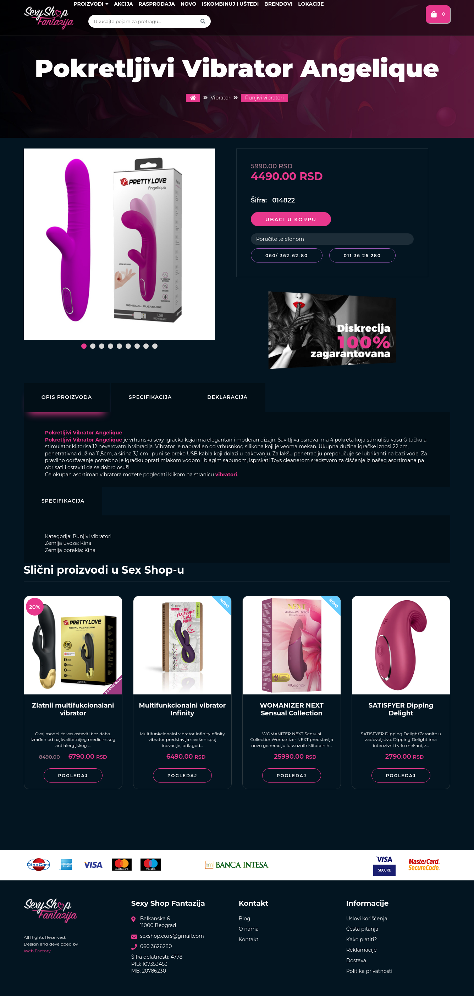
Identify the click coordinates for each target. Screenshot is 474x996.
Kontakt (249, 939)
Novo (189, 4)
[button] (83, 346)
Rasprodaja (156, 4)
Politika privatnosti (369, 971)
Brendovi (278, 4)
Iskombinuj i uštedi (230, 4)
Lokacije (311, 4)
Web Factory (37, 950)
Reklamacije (361, 950)
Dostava (356, 960)
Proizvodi (90, 4)
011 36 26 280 (362, 255)
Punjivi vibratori (264, 97)
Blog (244, 918)
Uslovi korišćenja (366, 918)
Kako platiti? (361, 939)
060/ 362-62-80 (286, 255)
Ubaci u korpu (290, 219)
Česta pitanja (362, 929)
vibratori (226, 474)
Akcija (123, 4)
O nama (249, 929)
